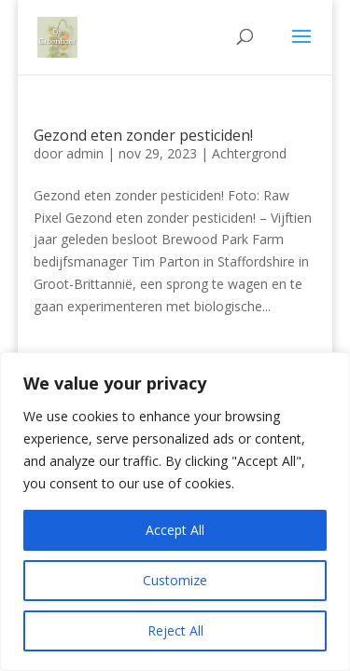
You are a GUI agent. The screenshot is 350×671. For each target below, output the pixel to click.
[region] (175, 511)
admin (85, 153)
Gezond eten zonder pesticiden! (143, 135)
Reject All (175, 630)
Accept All (175, 530)
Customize (175, 580)
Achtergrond (249, 153)
